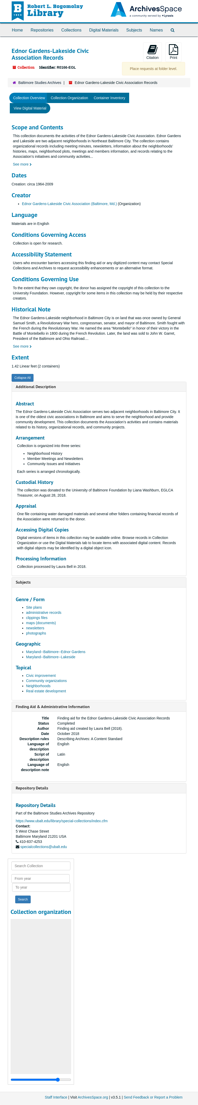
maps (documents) (41, 623)
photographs (36, 633)
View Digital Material (30, 108)
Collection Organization (69, 98)
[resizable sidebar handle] (41, 1080)
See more (22, 164)
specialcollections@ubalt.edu (43, 847)
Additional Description (36, 386)
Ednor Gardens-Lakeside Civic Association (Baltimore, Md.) (69, 204)
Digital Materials (104, 30)
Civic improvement (41, 675)
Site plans (34, 607)
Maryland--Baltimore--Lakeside (50, 657)
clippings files (36, 618)
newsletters (35, 628)
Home (17, 30)
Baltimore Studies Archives (39, 83)
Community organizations (46, 681)
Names (156, 30)
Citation (152, 52)
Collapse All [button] (22, 378)
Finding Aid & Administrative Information (53, 706)
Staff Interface (56, 1097)
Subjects (134, 30)
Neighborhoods (38, 686)
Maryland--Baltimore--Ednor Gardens (55, 652)
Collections (71, 30)
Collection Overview (29, 98)
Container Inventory (109, 98)
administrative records (43, 612)
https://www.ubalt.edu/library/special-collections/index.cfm (62, 821)
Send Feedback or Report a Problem (153, 1097)
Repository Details (32, 788)
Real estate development (46, 691)
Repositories (42, 30)
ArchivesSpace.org (93, 1097)
